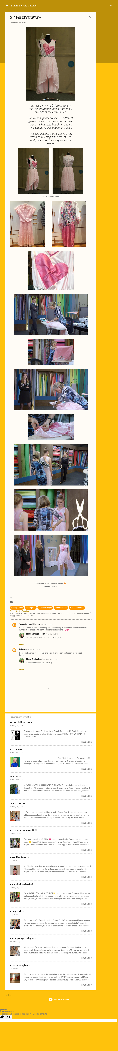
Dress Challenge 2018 (21, 722)
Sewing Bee (30, 608)
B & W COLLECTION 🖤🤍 (23, 830)
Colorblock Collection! (21, 884)
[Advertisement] (105, 46)
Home (10, 995)
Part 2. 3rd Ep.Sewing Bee (23, 938)
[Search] (111, 6)
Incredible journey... (20, 857)
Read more (86, 742)
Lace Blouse (16, 749)
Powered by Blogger (59, 999)
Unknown (23, 649)
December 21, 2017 (47, 624)
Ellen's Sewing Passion (24, 5)
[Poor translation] (8, 1017)
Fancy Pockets (17, 911)
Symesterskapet (45, 608)
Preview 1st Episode (20, 965)
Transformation (61, 608)
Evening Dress (17, 608)
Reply (21, 644)
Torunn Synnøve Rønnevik (29, 624)
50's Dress (15, 776)
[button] (90, 17)
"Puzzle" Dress (17, 803)
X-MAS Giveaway (77, 608)
